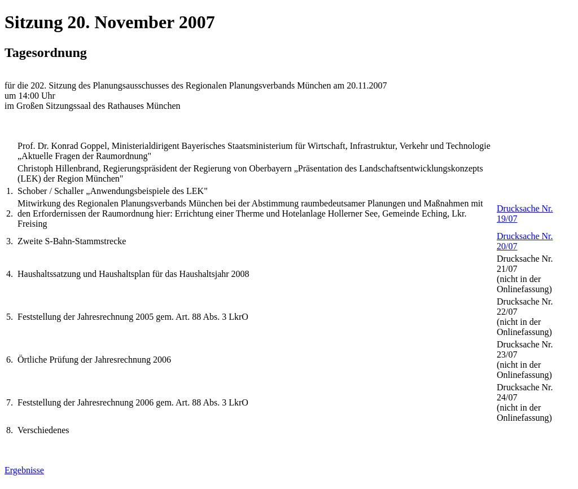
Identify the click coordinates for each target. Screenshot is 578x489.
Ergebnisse (24, 470)
